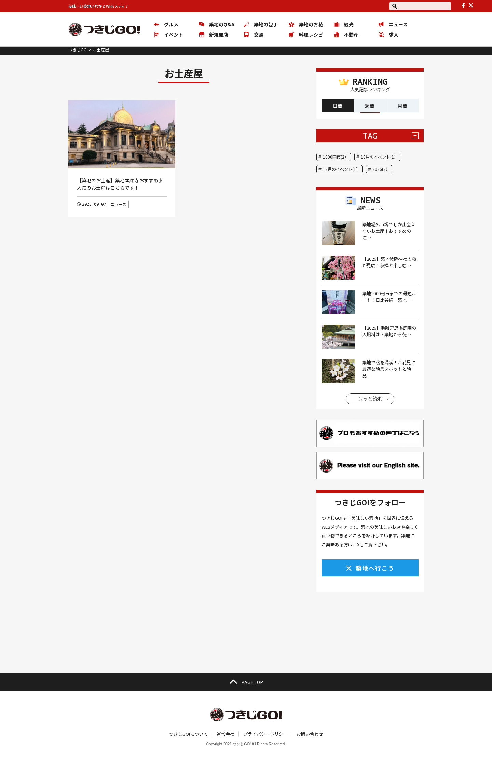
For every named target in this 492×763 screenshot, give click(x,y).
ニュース (118, 204)
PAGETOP (246, 682)
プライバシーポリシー (265, 734)
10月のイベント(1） (379, 157)
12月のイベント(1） (341, 169)
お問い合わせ (310, 734)
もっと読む (370, 398)
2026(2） (381, 169)
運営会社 (225, 734)
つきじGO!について (188, 734)
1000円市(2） (335, 157)
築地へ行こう (370, 567)
